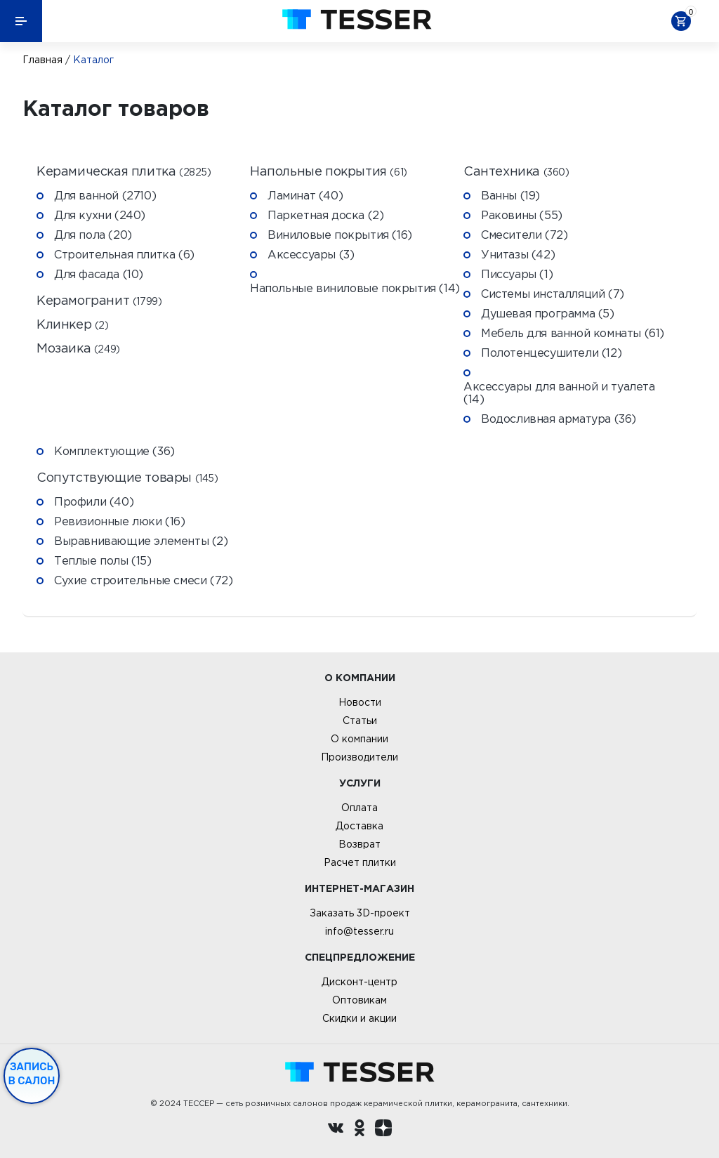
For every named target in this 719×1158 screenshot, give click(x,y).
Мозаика (78, 348)
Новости (359, 702)
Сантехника (516, 171)
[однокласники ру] (359, 1129)
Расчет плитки (360, 862)
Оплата (359, 807)
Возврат (359, 844)
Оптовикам (359, 1000)
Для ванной (105, 195)
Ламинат (305, 195)
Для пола (93, 234)
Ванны (510, 195)
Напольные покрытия (328, 171)
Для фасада (98, 274)
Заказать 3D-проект (360, 913)
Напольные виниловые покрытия (355, 288)
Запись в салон (31, 1073)
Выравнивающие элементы (141, 540)
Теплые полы (103, 560)
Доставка (359, 825)
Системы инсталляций (552, 293)
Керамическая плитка (124, 171)
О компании (359, 738)
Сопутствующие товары (127, 478)
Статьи (360, 720)
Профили (93, 501)
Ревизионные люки (119, 521)
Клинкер (73, 324)
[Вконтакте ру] (335, 1129)
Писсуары (517, 274)
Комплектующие (114, 451)
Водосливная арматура (558, 418)
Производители (359, 757)
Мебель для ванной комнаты (572, 333)
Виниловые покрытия (340, 234)
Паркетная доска (325, 215)
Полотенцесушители (551, 352)
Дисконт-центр (359, 981)
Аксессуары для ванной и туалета (559, 392)
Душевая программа (547, 313)
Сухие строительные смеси (143, 580)
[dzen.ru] (383, 1129)
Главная (42, 59)
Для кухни (99, 215)
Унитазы (518, 254)
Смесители (524, 234)
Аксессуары (311, 254)
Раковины (521, 215)
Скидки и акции (359, 1018)
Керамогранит (99, 301)
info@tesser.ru (359, 931)
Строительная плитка (124, 254)
